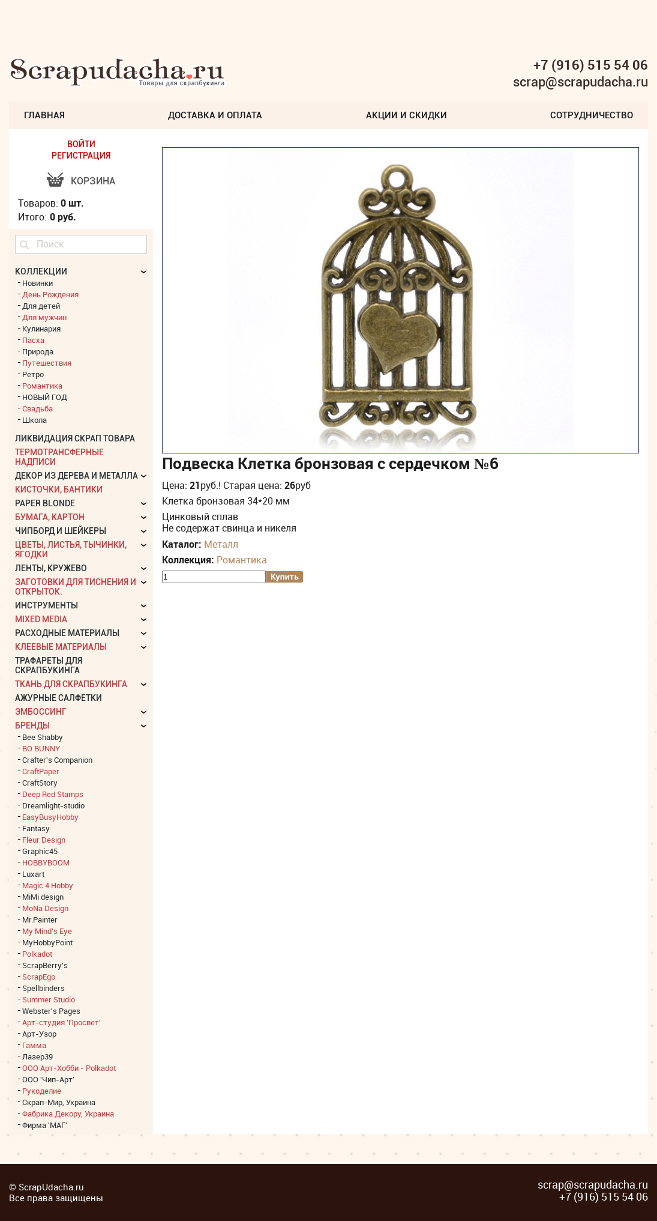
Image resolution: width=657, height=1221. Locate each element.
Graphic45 (40, 851)
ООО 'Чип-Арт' (48, 1079)
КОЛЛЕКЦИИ (41, 271)
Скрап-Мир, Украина (58, 1102)
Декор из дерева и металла (76, 475)
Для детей (41, 305)
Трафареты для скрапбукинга (48, 665)
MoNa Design (45, 908)
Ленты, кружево (51, 568)
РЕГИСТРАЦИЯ (81, 155)
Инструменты (46, 605)
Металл (221, 544)
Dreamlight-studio (53, 805)
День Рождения (50, 294)
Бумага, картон (50, 517)
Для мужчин (44, 317)
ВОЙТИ (81, 144)
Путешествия (46, 362)
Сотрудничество (591, 115)
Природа (37, 351)
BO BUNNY (41, 748)
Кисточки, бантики (59, 489)
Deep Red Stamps (52, 794)
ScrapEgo (38, 976)
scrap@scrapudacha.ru (580, 82)
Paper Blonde (45, 503)
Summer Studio (48, 999)
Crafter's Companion (57, 759)
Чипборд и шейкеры (60, 531)
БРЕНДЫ (32, 725)
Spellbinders (43, 988)
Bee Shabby (42, 737)
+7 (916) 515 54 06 (590, 65)
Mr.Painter (40, 919)
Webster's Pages (51, 1010)
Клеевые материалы (61, 647)
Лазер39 (37, 1056)
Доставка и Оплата (215, 115)
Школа (34, 419)
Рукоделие (41, 1090)
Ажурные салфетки (58, 698)
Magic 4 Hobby (47, 885)
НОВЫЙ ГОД (44, 397)
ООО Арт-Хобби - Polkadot (69, 1067)
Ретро (33, 374)
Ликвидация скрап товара (75, 438)
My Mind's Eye (47, 931)
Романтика (242, 559)
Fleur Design (43, 839)
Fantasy (36, 828)
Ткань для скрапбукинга (71, 684)
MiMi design (43, 896)
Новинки (37, 282)
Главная (44, 115)
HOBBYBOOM (46, 862)
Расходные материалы (67, 633)
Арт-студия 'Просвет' (61, 1022)
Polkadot (37, 953)
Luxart (33, 873)
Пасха (33, 340)
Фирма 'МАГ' (44, 1125)
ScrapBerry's (45, 965)
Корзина (93, 181)
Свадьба (37, 408)
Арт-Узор (39, 1033)
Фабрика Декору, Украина (68, 1113)
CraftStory (40, 782)
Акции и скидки (406, 115)
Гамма (34, 1045)
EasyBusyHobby (50, 816)
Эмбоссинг (41, 712)
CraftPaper (40, 771)
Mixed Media (41, 619)
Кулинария (41, 328)
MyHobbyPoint (47, 942)
